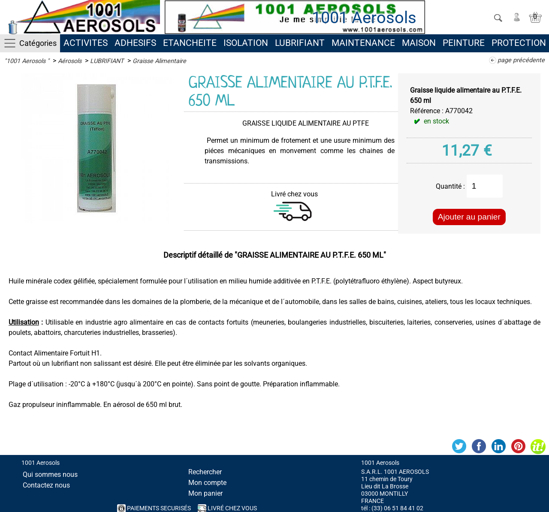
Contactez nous (46, 485)
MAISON (419, 43)
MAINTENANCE (363, 43)
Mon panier (205, 493)
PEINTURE (464, 43)
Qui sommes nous (50, 474)
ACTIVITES (85, 43)
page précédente (521, 60)
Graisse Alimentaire (159, 61)
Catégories (38, 43)
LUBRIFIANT (300, 43)
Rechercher (205, 472)
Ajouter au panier (469, 216)
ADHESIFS (135, 43)
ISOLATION (245, 43)
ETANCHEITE (190, 43)
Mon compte (207, 483)
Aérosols (69, 61)
